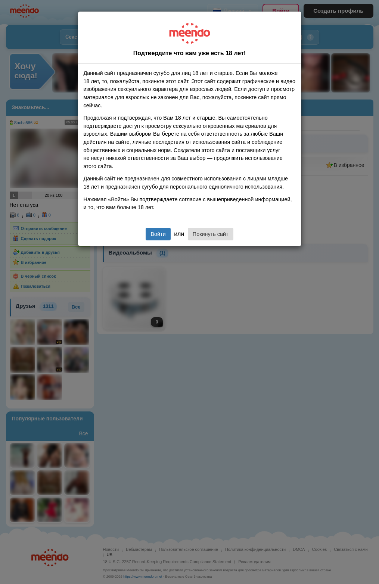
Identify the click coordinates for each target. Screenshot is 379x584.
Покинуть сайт (211, 234)
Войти (157, 234)
